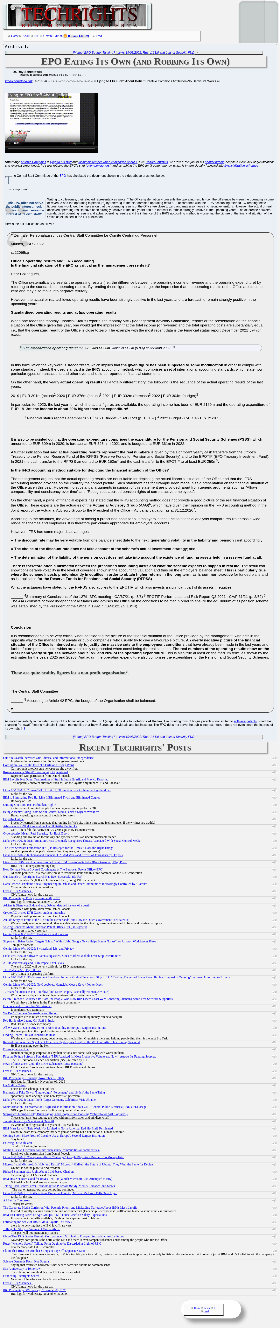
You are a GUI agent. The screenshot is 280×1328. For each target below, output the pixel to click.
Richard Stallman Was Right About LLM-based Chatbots (38, 1172)
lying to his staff (60, 163)
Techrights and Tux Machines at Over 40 (28, 1122)
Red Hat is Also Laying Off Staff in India (28, 1021)
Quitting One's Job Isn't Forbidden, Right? (29, 805)
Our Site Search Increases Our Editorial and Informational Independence (48, 758)
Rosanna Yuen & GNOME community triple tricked (35, 773)
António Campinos (33, 163)
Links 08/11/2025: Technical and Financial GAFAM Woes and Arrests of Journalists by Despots (63, 856)
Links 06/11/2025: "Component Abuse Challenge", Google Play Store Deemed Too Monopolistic (63, 1158)
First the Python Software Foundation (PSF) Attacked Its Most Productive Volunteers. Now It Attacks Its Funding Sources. (79, 1057)
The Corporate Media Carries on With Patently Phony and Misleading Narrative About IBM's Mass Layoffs (70, 1208)
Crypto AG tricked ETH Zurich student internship (34, 913)
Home (15, 36)
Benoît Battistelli (156, 163)
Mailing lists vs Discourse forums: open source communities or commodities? (51, 1151)
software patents (245, 722)
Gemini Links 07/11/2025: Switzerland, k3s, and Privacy (38, 949)
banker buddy (214, 163)
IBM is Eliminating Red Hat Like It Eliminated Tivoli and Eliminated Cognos (51, 798)
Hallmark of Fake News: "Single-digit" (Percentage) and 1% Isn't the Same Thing (54, 1093)
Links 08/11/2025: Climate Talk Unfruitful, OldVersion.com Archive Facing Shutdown (57, 791)
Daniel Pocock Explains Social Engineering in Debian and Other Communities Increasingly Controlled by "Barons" (75, 884)
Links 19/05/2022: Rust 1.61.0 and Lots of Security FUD (155, 53)
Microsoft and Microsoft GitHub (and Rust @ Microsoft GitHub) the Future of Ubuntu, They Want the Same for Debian (78, 1165)
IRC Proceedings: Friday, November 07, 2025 (31, 899)
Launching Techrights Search (21, 1276)
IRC (36, 36)
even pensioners (98, 166)
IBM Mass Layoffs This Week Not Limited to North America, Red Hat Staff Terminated (58, 1129)
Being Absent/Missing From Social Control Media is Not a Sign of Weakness (51, 812)
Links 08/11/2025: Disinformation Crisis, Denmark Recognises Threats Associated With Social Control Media (72, 841)
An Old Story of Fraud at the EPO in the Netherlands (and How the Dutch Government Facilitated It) (66, 920)
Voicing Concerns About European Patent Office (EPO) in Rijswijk (45, 928)
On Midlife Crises (14, 1086)
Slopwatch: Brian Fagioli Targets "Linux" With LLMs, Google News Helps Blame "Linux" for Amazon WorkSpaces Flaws (80, 942)
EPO (63, 176)
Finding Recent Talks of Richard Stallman (29, 1036)
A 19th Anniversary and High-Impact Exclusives (33, 964)
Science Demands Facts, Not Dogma (26, 1262)
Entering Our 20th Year (17, 1143)
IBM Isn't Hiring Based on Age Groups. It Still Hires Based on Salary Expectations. (55, 1215)
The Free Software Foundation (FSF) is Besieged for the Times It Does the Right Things (58, 848)
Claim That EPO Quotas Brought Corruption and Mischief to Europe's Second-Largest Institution (63, 1237)
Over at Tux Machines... (18, 892)
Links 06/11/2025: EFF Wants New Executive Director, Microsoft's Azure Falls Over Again (60, 1194)
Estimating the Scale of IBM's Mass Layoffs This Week (37, 1223)
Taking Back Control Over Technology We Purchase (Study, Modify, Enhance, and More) (59, 1187)
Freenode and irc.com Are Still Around (27, 1007)
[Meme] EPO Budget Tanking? (94, 53)
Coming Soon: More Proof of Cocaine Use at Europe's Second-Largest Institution (54, 1136)
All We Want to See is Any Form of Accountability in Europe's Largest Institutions (54, 1028)
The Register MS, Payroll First (22, 971)
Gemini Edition (53, 36)
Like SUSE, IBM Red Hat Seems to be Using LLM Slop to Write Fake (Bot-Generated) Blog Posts (65, 863)
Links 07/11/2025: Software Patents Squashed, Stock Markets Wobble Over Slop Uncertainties (62, 956)
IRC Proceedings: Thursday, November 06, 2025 (33, 1079)
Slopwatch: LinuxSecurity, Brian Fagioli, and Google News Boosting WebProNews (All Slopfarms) (65, 1115)
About (26, 36)
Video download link (18, 82)
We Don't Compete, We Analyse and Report (30, 1014)
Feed (99, 36)
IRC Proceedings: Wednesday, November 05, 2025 (34, 1291)
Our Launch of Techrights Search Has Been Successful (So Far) (42, 877)
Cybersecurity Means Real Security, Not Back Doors (36, 834)
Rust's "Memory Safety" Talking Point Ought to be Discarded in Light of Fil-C (52, 1244)
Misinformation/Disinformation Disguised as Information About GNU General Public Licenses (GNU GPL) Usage (74, 1107)
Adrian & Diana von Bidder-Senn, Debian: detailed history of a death (46, 906)
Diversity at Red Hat (16, 1050)
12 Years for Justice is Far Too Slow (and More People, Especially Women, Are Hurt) (56, 992)
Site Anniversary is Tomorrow (22, 1269)
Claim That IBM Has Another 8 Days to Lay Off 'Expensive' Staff (44, 1251)
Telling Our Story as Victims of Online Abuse (31, 1230)
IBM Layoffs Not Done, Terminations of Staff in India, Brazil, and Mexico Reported (55, 780)
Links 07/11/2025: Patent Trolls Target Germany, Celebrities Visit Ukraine (49, 1100)
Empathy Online (13, 820)
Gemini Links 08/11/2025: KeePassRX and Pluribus (35, 935)
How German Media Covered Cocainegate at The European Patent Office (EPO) (53, 870)
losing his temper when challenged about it (107, 163)
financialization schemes (241, 166)
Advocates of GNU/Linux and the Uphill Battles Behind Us (40, 827)
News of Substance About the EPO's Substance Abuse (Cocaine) (43, 1064)
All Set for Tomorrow (16, 1201)
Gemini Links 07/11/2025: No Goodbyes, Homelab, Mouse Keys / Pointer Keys (53, 985)
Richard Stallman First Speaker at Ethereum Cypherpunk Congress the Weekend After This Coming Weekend (71, 1043)
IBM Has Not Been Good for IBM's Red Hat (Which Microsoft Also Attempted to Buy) (57, 1179)
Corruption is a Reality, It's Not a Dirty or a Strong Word (38, 766)
